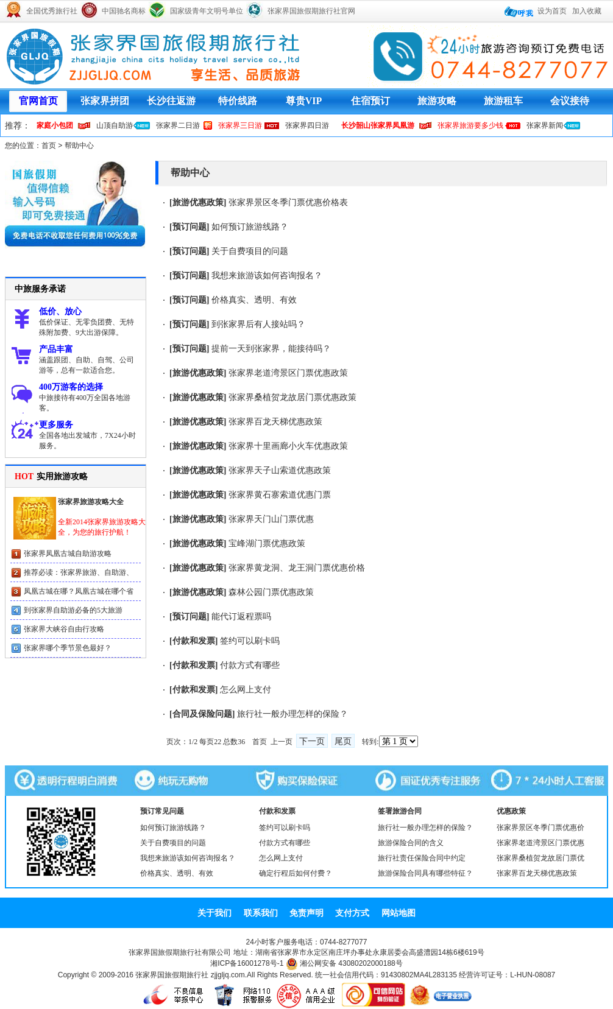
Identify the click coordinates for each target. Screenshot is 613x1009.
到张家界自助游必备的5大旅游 (73, 610)
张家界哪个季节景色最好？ (68, 648)
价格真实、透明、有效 (254, 299)
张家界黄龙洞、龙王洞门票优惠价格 (297, 567)
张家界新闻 (544, 125)
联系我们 (261, 913)
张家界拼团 (104, 101)
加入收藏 (586, 11)
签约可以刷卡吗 (250, 640)
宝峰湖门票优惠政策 (267, 543)
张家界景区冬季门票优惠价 (540, 827)
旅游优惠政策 (198, 202)
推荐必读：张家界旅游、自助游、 (78, 572)
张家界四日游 (307, 125)
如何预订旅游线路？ (249, 226)
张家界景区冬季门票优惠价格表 (288, 202)
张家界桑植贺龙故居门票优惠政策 (292, 397)
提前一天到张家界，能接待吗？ (271, 348)
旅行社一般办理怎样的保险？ (292, 714)
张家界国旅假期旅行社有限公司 (180, 952)
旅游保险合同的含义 (411, 842)
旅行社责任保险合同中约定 (422, 858)
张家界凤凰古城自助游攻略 (68, 553)
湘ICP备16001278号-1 (246, 963)
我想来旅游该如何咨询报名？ (266, 275)
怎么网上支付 (245, 689)
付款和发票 (193, 640)
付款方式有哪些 (250, 665)
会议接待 (569, 101)
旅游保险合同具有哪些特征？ (425, 873)
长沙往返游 (171, 101)
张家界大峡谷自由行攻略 (64, 629)
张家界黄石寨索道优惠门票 (280, 494)
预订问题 (189, 226)
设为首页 (552, 11)
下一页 (312, 741)
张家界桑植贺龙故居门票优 (540, 858)
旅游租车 (503, 101)
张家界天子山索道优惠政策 (280, 470)
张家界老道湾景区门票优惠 (540, 842)
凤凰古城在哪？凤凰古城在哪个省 (78, 591)
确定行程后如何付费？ (295, 873)
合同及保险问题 (202, 714)
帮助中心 (79, 145)
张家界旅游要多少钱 (470, 125)
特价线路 (237, 101)
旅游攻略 (436, 101)
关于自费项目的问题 (249, 251)
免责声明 (306, 913)
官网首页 (38, 101)
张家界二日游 (178, 125)
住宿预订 (370, 101)
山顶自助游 (114, 125)
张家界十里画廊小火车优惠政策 (288, 446)
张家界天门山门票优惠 (271, 519)
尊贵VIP (304, 101)
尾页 (343, 741)
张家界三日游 (240, 125)
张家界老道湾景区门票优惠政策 (288, 373)
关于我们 (214, 913)
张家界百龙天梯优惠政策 (275, 421)
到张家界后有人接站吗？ (258, 324)
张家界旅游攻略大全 (91, 501)
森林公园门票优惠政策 (271, 592)
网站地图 (398, 913)
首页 (48, 145)
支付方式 (352, 913)
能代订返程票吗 (241, 616)
